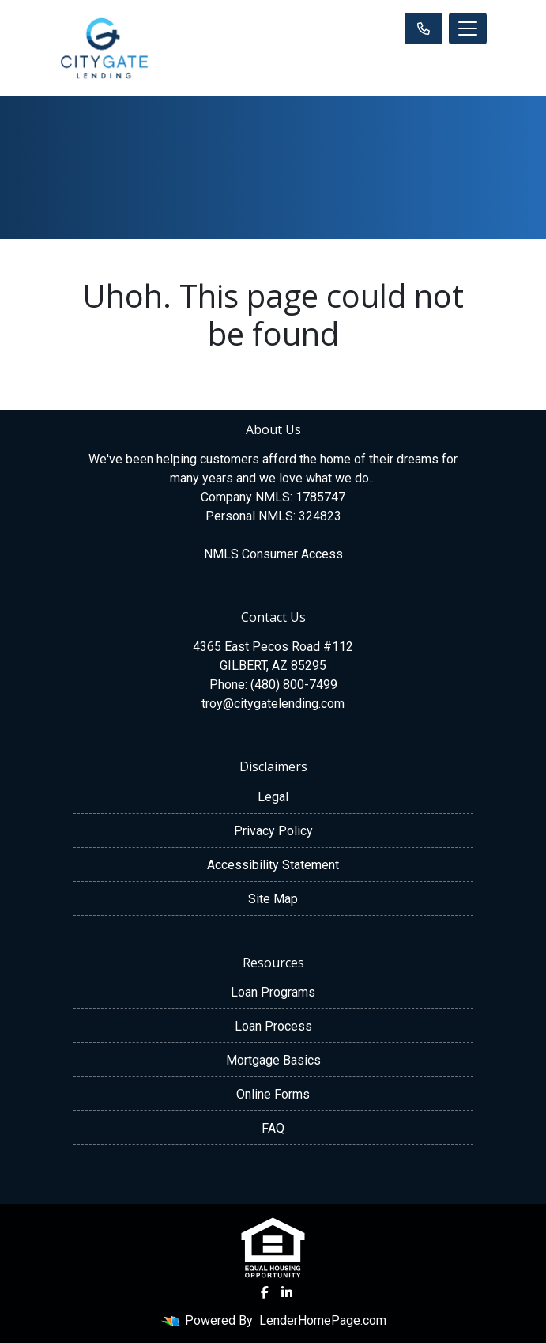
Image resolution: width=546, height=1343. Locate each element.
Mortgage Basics (273, 1060)
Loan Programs (273, 992)
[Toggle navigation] (468, 28)
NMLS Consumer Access (273, 554)
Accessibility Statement (273, 864)
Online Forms (273, 1094)
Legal (273, 796)
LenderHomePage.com (322, 1320)
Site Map (273, 898)
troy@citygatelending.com (273, 703)
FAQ (273, 1128)
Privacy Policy (273, 830)
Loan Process (273, 1026)
